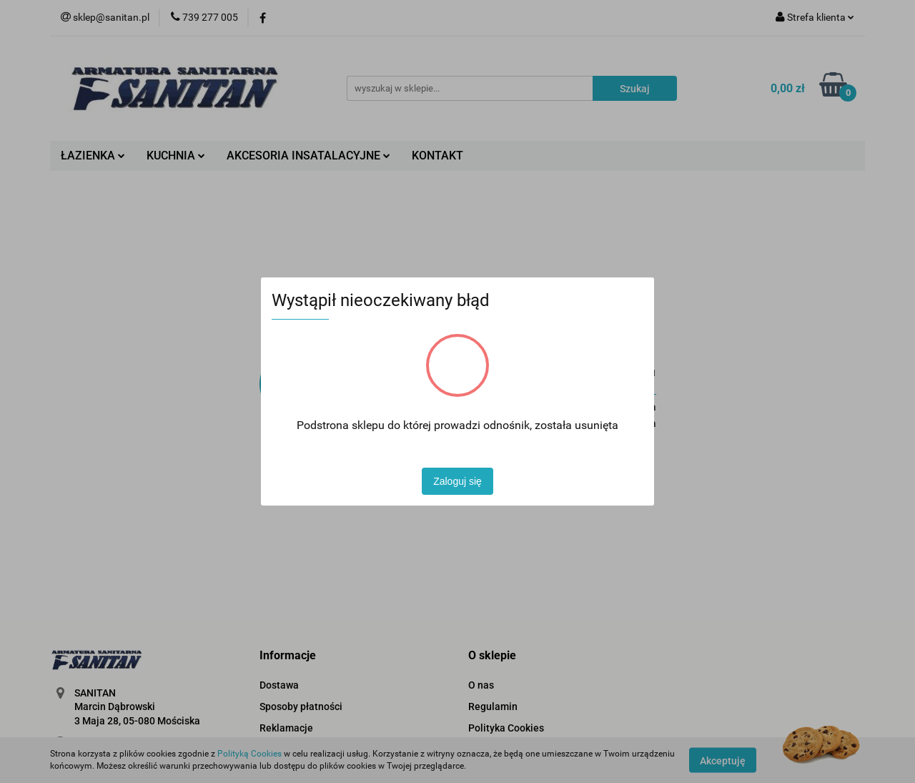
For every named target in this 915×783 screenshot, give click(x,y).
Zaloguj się (457, 481)
